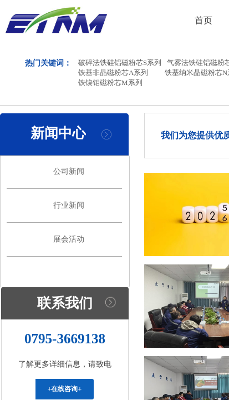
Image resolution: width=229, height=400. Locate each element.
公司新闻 (68, 171)
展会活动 (68, 239)
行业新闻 (68, 205)
